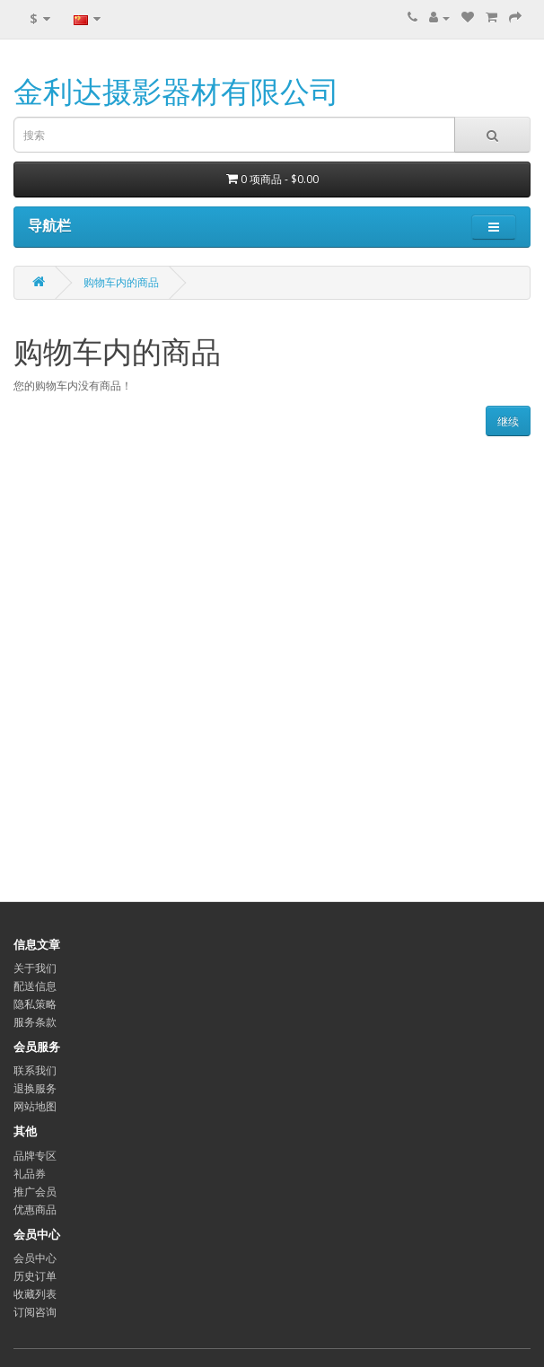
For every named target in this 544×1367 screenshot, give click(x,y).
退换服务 (35, 1088)
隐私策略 (35, 1004)
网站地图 (35, 1106)
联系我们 (35, 1070)
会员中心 (35, 1258)
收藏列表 (35, 1293)
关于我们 (35, 968)
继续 (508, 421)
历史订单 (35, 1276)
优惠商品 (35, 1209)
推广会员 (35, 1191)
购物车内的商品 (121, 282)
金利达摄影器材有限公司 (176, 91)
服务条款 (35, 1022)
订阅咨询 (35, 1311)
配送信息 (35, 986)
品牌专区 (35, 1155)
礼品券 (29, 1173)
